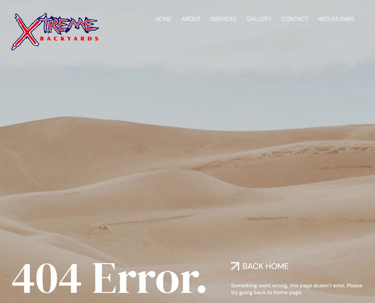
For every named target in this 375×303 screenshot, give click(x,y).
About (190, 16)
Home (163, 16)
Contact (294, 16)
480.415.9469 (336, 16)
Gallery (259, 16)
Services (223, 16)
